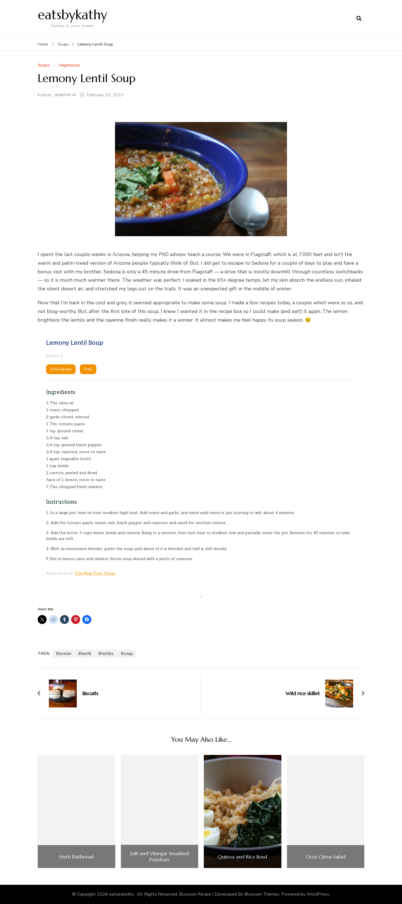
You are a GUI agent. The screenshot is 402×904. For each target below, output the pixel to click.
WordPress (318, 894)
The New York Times (95, 573)
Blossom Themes (261, 894)
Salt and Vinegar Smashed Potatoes (159, 856)
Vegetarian (69, 65)
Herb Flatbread (76, 857)
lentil (86, 654)
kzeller (44, 95)
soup (128, 654)
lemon (65, 654)
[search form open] (359, 18)
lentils (107, 654)
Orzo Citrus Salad (325, 857)
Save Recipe (60, 369)
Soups (43, 65)
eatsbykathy (72, 15)
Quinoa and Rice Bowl (242, 857)
